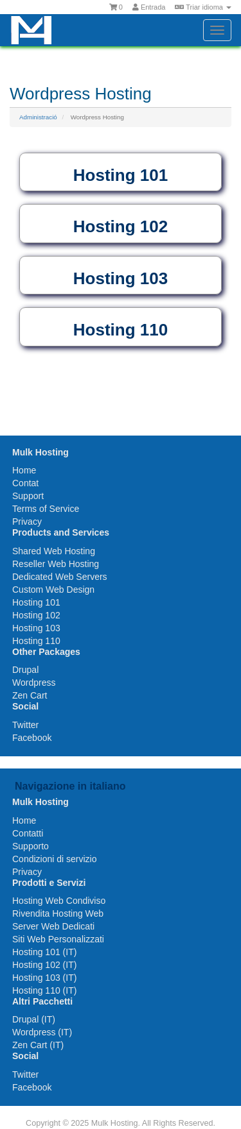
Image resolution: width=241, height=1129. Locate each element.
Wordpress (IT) (42, 1032)
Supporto (30, 846)
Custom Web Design (53, 589)
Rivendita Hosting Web (57, 913)
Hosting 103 (36, 628)
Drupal (25, 670)
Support (28, 496)
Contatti (27, 833)
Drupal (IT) (33, 1019)
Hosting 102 (36, 615)
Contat (25, 483)
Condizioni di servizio (54, 859)
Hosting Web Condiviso (58, 901)
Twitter (25, 725)
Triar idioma (203, 7)
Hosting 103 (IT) (44, 977)
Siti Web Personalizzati (58, 939)
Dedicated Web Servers (59, 577)
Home (24, 470)
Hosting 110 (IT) (44, 990)
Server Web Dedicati (53, 926)
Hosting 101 (36, 602)
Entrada (149, 7)
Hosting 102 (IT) (44, 965)
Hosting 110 (36, 641)
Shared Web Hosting (53, 551)
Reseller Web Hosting (55, 564)
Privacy (27, 521)
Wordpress (33, 682)
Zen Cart (29, 695)
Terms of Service (45, 509)
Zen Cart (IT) (38, 1045)
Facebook (31, 738)
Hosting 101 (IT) (44, 952)
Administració (38, 117)
